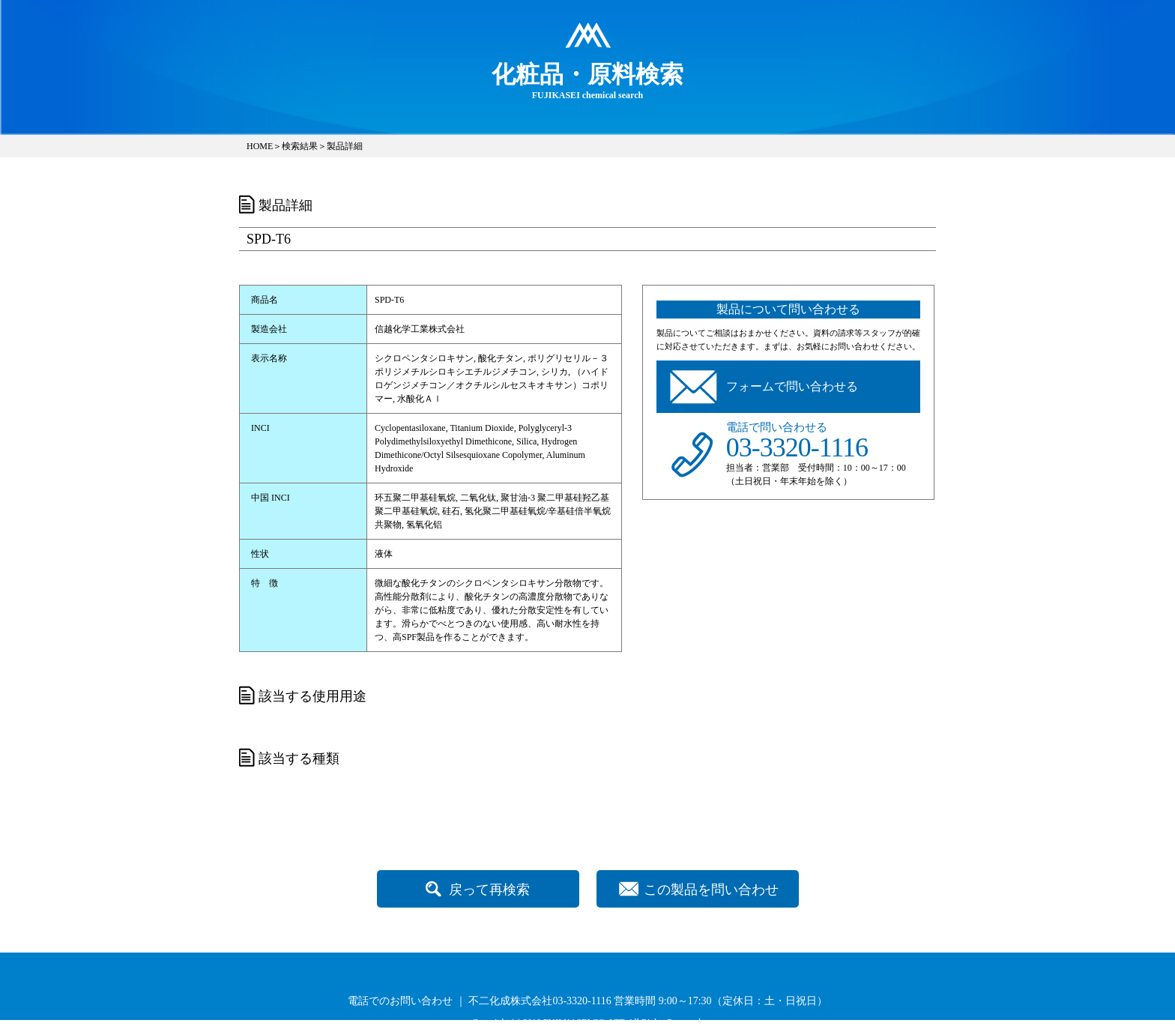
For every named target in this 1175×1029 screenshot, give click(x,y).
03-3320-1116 (797, 447)
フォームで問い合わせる (792, 386)
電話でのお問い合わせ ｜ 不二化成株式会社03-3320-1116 (479, 1001)
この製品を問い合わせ (711, 889)
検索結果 (300, 146)
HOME (260, 146)
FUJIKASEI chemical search (587, 80)
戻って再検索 (489, 889)
